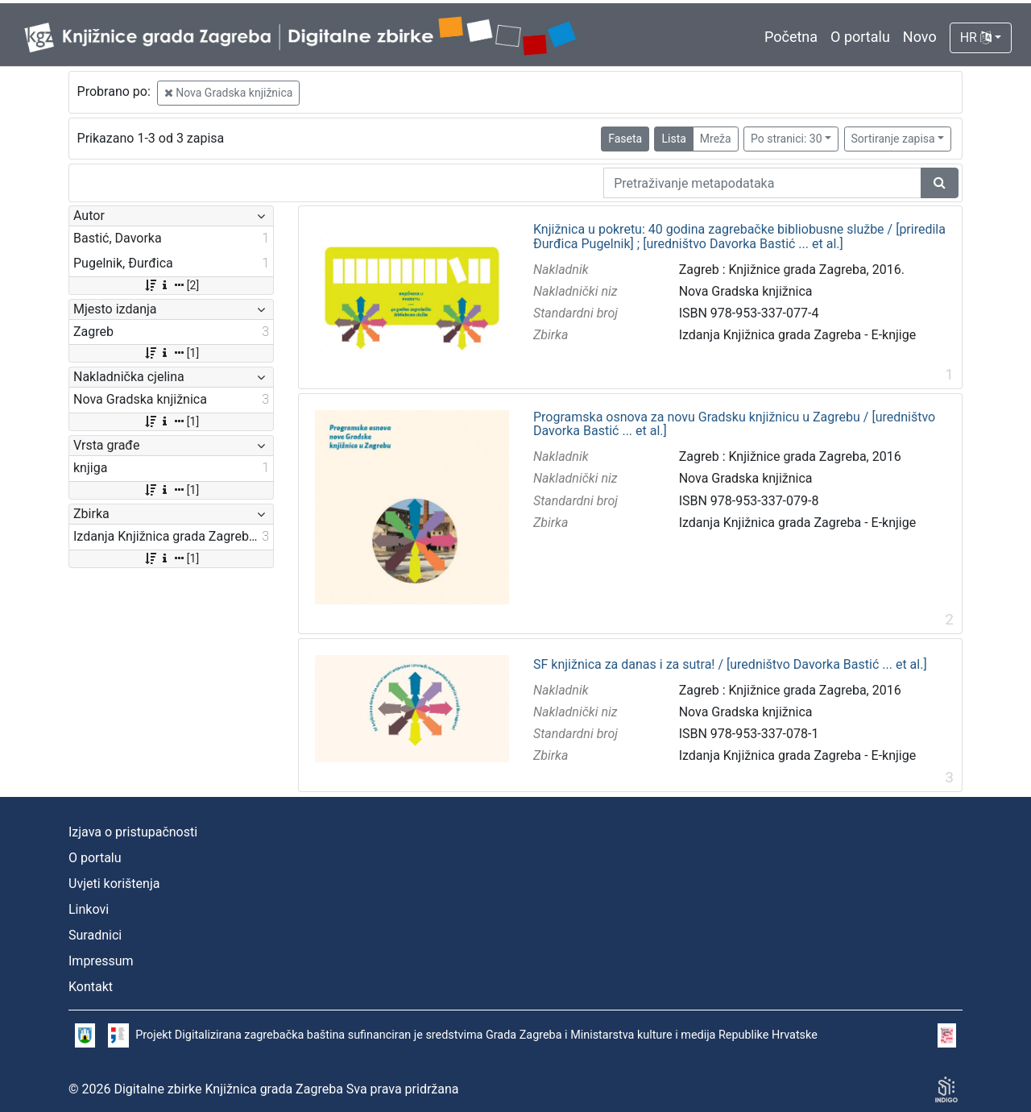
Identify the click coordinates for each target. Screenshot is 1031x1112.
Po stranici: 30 (786, 138)
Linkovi (88, 909)
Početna (791, 36)
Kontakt (90, 986)
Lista (673, 138)
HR (976, 37)
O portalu (860, 36)
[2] (171, 285)
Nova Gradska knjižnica (228, 92)
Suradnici (95, 935)
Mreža (715, 138)
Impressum (101, 961)
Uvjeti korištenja (113, 883)
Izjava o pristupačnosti (132, 832)
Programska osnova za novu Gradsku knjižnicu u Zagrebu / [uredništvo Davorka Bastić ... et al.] (734, 424)
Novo (920, 36)
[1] (171, 352)
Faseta (625, 138)
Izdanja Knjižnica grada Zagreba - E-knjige (798, 334)
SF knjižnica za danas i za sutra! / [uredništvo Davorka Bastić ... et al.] (730, 665)
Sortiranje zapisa (893, 138)
